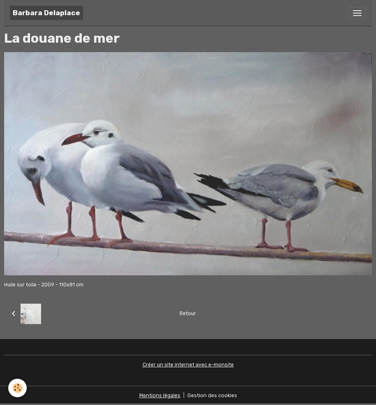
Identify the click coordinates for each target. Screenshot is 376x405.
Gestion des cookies (212, 395)
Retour (188, 313)
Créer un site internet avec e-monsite (188, 365)
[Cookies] (17, 388)
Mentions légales (159, 395)
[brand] (46, 13)
